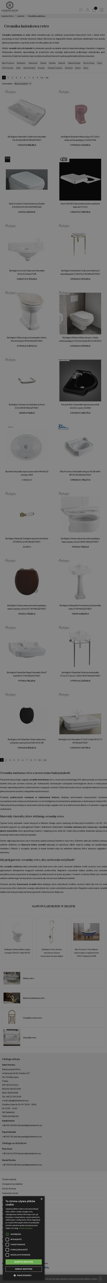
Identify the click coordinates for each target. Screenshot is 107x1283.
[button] (24, 1275)
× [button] (41, 1199)
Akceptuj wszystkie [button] (23, 1262)
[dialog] (53, 641)
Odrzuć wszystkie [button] (23, 1269)
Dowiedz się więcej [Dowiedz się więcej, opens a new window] (25, 1228)
